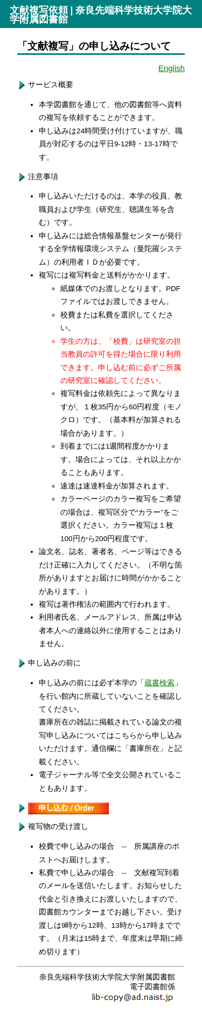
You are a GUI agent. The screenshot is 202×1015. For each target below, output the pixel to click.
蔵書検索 (159, 683)
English (171, 68)
